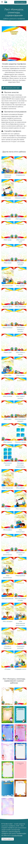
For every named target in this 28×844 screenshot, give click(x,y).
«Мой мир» (7, 198)
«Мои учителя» (7, 396)
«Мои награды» (7, 621)
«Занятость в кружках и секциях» (20, 329)
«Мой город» (8, 240)
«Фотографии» (7, 530)
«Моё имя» (7, 219)
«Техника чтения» (20, 442)
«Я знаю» (7, 509)
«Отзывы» (7, 669)
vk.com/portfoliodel (16, 835)
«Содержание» (20, 175)
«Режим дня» (8, 352)
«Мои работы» (20, 488)
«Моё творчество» (7, 488)
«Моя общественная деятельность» (20, 623)
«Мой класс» (7, 419)
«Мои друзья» (20, 286)
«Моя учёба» (7, 375)
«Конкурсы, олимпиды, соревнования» (20, 465)
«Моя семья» (8, 263)
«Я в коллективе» (7, 286)
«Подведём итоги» (20, 669)
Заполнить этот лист (11, 88)
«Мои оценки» (7, 442)
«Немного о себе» (20, 198)
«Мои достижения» (8, 598)
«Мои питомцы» (8, 327)
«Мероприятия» (20, 575)
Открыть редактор (20, 2)
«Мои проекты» (20, 509)
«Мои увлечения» (20, 307)
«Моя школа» (20, 375)
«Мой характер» (20, 219)
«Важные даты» (7, 307)
